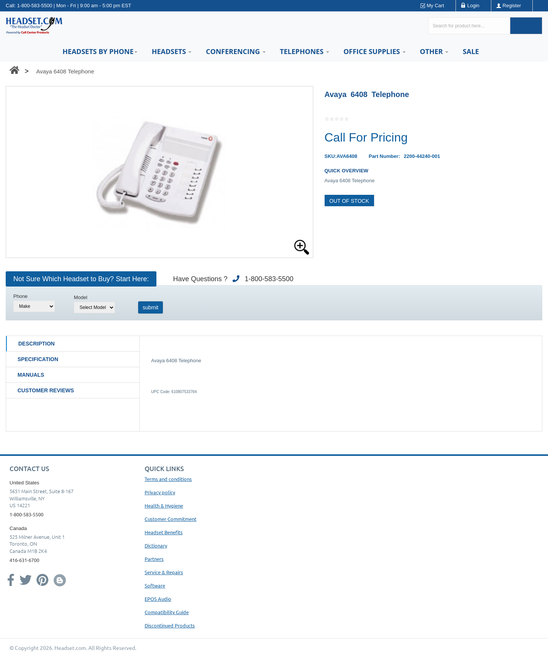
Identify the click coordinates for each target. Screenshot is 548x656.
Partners (154, 559)
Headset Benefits (164, 532)
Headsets (172, 51)
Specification (38, 359)
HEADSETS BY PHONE (99, 51)
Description (36, 344)
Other (434, 51)
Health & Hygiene (164, 505)
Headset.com (70, 647)
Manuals (31, 375)
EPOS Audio (158, 598)
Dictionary (156, 545)
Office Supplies (374, 51)
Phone (20, 296)
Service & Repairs (164, 572)
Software (155, 585)
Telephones (304, 51)
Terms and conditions (168, 479)
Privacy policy (160, 492)
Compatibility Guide (167, 612)
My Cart (435, 5)
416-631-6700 (24, 560)
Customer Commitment (170, 519)
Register (512, 5)
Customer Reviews (46, 390)
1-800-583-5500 (35, 5)
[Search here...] (469, 25)
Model (80, 297)
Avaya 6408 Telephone (65, 71)
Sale (471, 51)
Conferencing (236, 51)
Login (473, 5)
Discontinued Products (170, 625)
